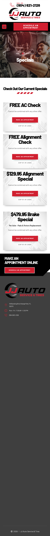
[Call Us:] (12, 5)
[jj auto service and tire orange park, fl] (25, 335)
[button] (4, 26)
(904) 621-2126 (28, 5)
